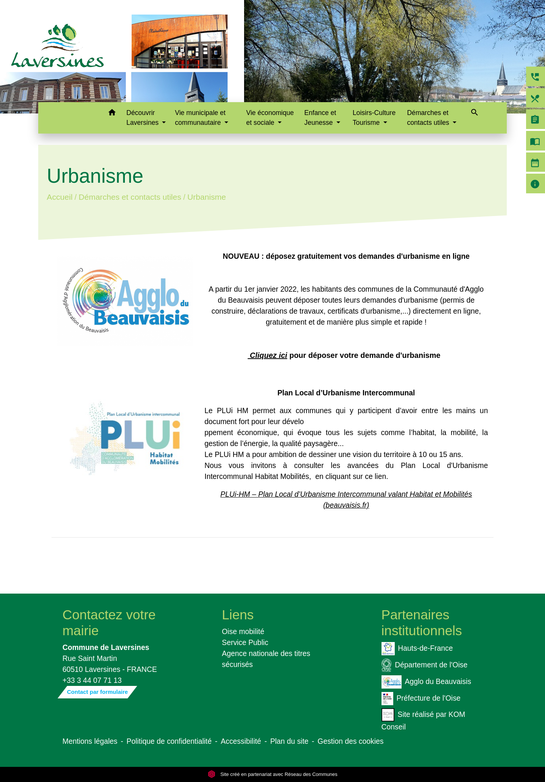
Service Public (245, 642)
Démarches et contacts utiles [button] (429, 117)
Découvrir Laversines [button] (143, 117)
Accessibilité (241, 741)
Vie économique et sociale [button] (270, 117)
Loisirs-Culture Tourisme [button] (374, 117)
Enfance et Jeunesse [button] (320, 117)
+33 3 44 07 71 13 (92, 680)
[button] (112, 113)
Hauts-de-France (417, 648)
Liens (238, 614)
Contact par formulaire (97, 692)
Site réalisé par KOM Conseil (424, 719)
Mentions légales (89, 741)
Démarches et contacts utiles (130, 197)
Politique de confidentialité (169, 741)
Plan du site (289, 741)
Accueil (59, 197)
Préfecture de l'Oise (421, 698)
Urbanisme (206, 197)
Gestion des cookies (350, 741)
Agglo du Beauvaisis (426, 682)
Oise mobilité (243, 631)
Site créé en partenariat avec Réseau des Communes (273, 774)
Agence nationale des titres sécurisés (266, 659)
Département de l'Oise (425, 665)
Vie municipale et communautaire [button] (200, 117)
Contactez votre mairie (109, 622)
